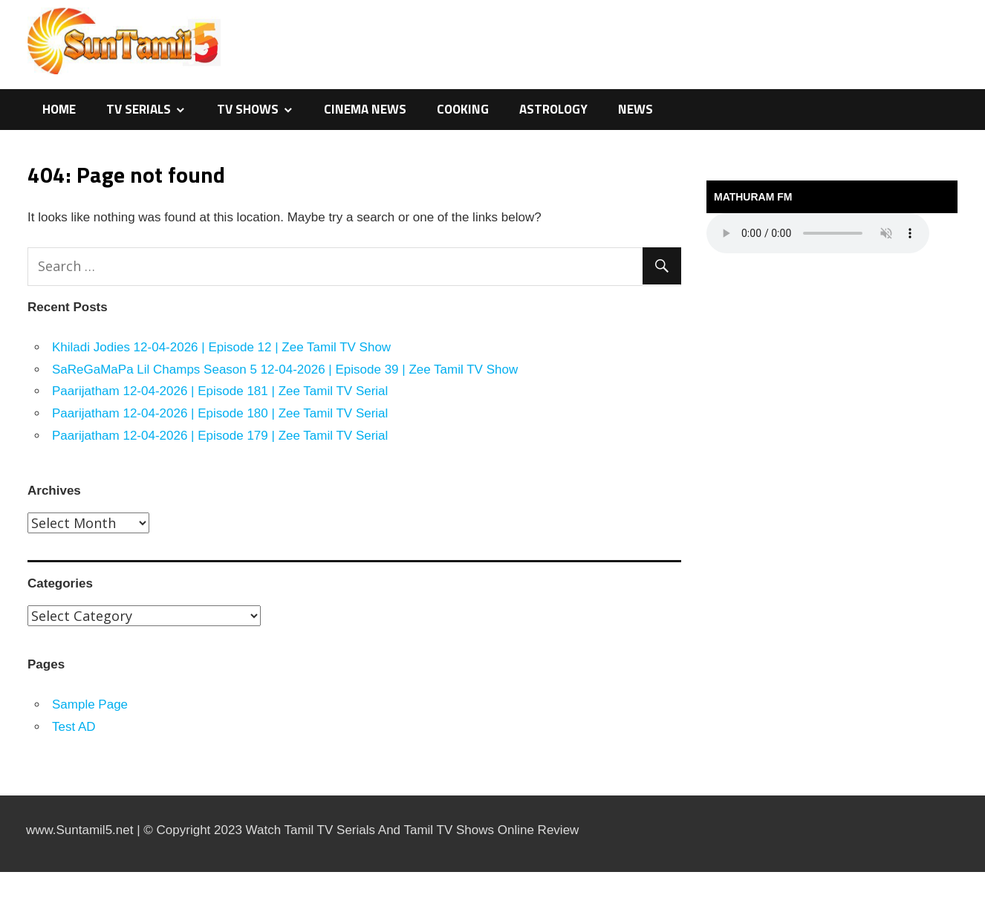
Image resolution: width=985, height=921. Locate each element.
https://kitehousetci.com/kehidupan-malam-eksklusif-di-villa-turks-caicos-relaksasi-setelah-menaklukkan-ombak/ (24, 872)
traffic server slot (3, 919)
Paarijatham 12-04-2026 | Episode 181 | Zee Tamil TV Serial (220, 391)
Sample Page (90, 704)
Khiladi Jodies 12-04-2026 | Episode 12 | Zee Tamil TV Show (221, 347)
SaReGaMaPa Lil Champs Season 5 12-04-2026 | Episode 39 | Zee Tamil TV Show (285, 369)
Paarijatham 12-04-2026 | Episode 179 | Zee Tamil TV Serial (220, 436)
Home (59, 109)
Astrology (553, 109)
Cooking (463, 109)
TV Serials (138, 109)
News (635, 109)
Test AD (74, 727)
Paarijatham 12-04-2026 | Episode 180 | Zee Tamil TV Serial (220, 413)
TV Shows (248, 109)
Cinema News (365, 109)
